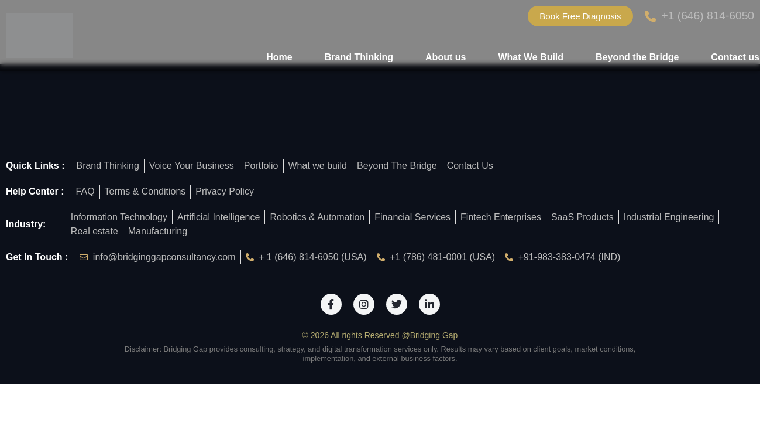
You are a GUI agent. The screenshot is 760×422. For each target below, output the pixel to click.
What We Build (530, 57)
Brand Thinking (359, 57)
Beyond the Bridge (637, 57)
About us (445, 57)
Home (279, 57)
